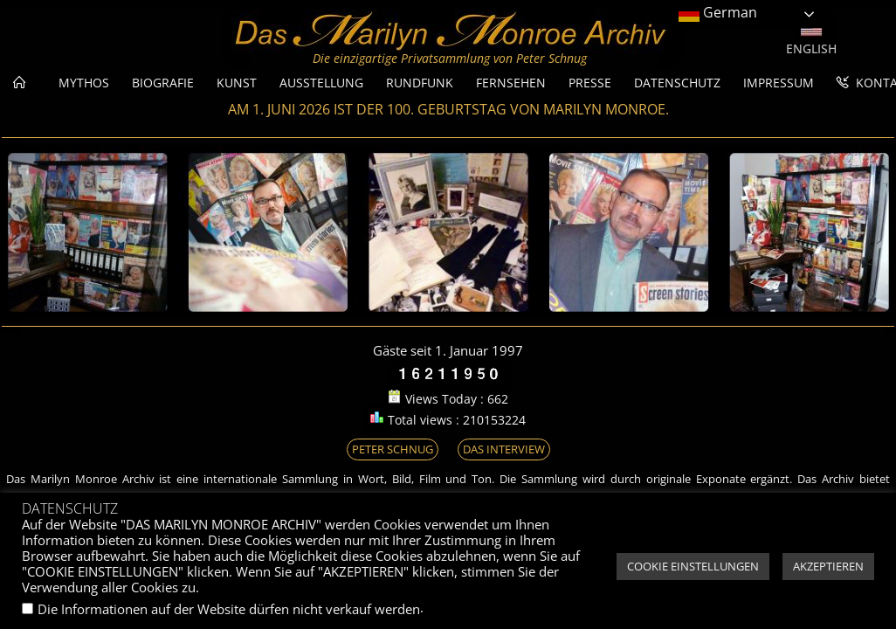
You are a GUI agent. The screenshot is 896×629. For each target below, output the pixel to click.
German (718, 13)
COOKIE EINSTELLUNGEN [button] (693, 566)
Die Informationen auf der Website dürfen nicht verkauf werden (229, 609)
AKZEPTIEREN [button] (828, 566)
